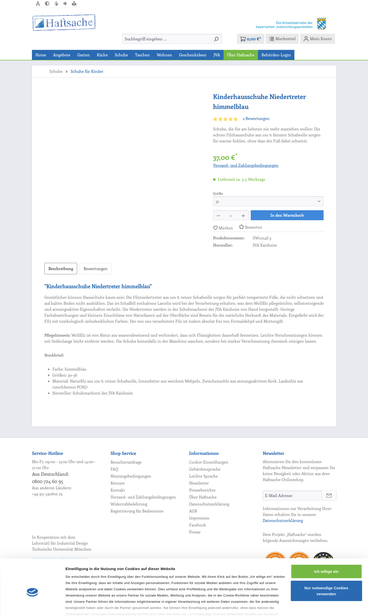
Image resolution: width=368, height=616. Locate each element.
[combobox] (166, 39)
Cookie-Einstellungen (208, 462)
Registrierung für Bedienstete (137, 510)
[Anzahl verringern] (218, 215)
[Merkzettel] (282, 39)
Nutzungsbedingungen (131, 476)
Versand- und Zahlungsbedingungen (245, 165)
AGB (193, 510)
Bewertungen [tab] (96, 268)
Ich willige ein (326, 546)
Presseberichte (202, 490)
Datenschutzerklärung (209, 504)
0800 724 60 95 (47, 481)
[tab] (60, 268)
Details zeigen (78, 606)
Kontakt (118, 490)
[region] (123, 145)
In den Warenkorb (287, 215)
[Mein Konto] (317, 39)
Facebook (197, 524)
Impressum (199, 517)
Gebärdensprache (205, 469)
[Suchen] (216, 39)
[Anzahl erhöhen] (243, 215)
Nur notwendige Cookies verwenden (326, 565)
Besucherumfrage (126, 462)
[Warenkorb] (250, 39)
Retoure (118, 483)
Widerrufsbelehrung (129, 504)
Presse (195, 531)
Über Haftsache (203, 497)
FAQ (114, 469)
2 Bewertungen (256, 118)
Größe (218, 193)
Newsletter (199, 483)
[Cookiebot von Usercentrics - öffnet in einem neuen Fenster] (32, 606)
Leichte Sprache (203, 476)
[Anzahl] (231, 215)
